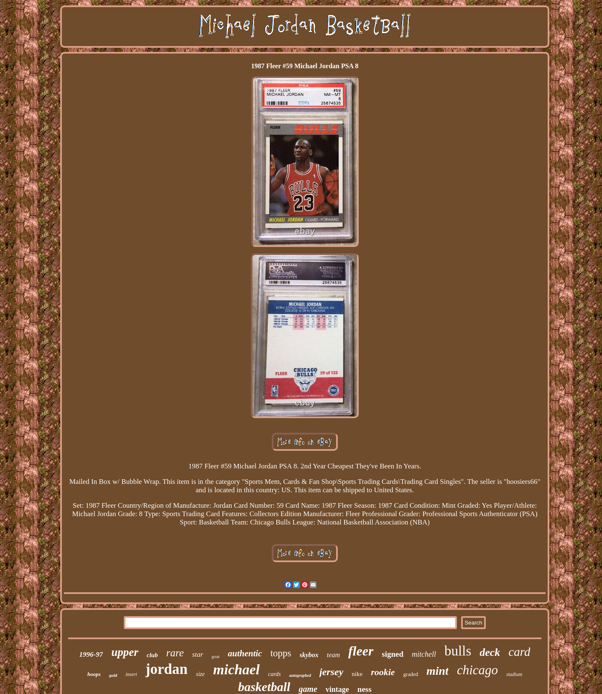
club (152, 655)
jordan (166, 669)
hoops (94, 674)
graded (410, 674)
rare (175, 652)
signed (392, 654)
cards (274, 674)
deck (490, 652)
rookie (383, 672)
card (519, 651)
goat (215, 656)
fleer (360, 650)
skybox (309, 654)
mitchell (424, 654)
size (200, 674)
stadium (514, 674)
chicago (477, 670)
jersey (331, 671)
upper (124, 652)
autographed (300, 675)
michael (236, 669)
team (333, 654)
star (197, 654)
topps (280, 653)
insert (131, 674)
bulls (457, 650)
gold (113, 675)
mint (437, 670)
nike (357, 674)
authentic (245, 653)
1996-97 (91, 654)
